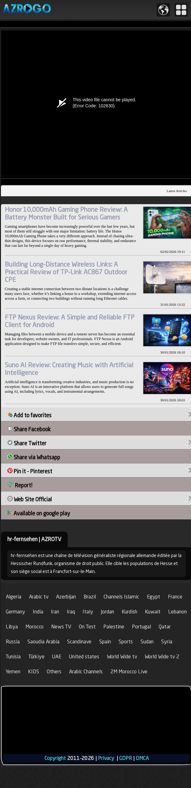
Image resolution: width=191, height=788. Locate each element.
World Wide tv (122, 657)
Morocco (34, 627)
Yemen (13, 672)
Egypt (153, 597)
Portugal (141, 627)
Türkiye (36, 657)
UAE (56, 657)
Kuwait (152, 612)
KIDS (33, 672)
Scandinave (79, 642)
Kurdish (129, 612)
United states (84, 657)
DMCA (142, 758)
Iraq (71, 612)
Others (54, 672)
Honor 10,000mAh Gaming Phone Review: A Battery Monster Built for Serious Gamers (66, 213)
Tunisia (13, 657)
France (175, 597)
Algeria (13, 597)
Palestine (113, 627)
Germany (15, 612)
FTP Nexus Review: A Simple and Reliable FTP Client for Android (69, 321)
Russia (13, 642)
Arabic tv (38, 597)
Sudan (146, 642)
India (38, 612)
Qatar (165, 627)
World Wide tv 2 (162, 657)
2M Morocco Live (128, 672)
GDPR (125, 758)
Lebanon (177, 612)
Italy (88, 612)
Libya (12, 627)
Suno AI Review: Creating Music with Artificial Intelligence (69, 368)
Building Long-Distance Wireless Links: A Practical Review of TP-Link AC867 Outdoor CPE (66, 271)
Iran (55, 612)
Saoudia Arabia (43, 642)
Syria (166, 642)
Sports (126, 642)
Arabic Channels (86, 672)
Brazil (90, 597)
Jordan (107, 612)
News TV (61, 627)
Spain (105, 642)
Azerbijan (66, 597)
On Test (87, 627)
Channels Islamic (121, 597)
